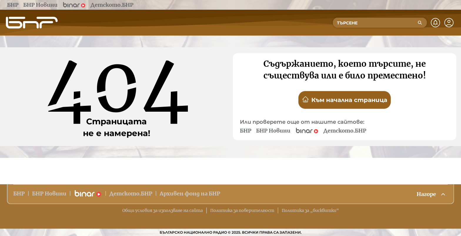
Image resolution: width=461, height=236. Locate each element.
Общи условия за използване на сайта (162, 210)
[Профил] (449, 23)
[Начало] (32, 23)
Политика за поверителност (242, 210)
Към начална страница (344, 99)
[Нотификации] (435, 23)
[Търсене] (420, 22)
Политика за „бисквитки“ (310, 210)
